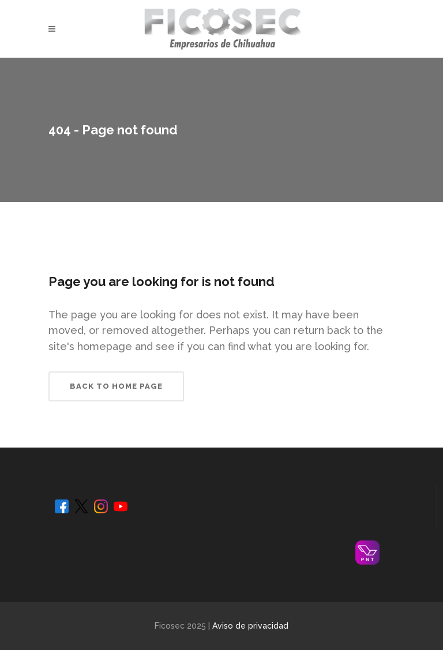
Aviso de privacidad (250, 625)
